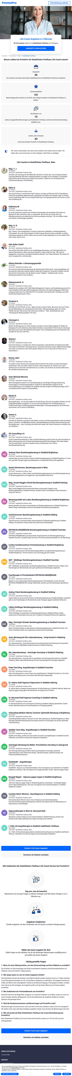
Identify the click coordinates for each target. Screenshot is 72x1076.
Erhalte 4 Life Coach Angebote (36, 848)
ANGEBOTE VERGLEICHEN (36, 48)
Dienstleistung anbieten (59, 3)
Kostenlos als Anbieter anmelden (36, 855)
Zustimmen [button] (66, 1074)
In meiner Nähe (5, 1054)
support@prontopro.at (7, 1063)
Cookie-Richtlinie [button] (15, 1067)
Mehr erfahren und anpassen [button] (10, 1074)
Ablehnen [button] (57, 1074)
